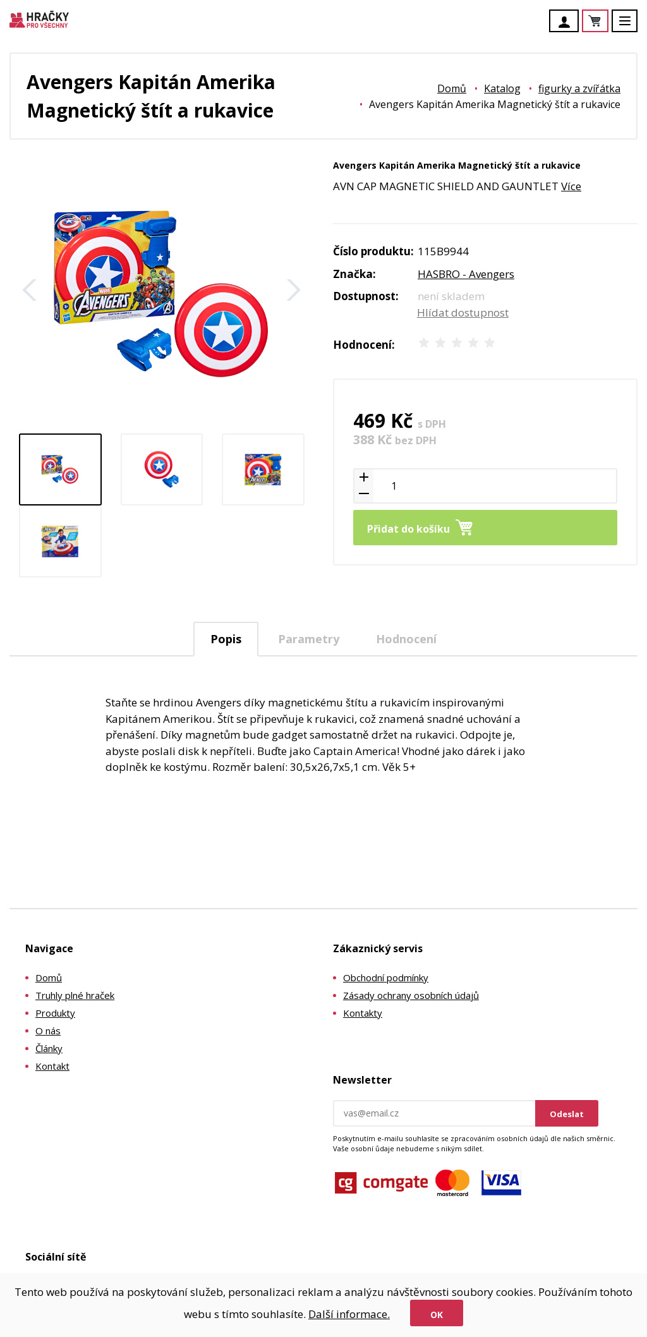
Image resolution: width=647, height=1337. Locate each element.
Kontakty (362, 1013)
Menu (632, 26)
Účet (567, 22)
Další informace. (349, 1314)
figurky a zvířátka (579, 88)
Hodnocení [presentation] (406, 638)
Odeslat (567, 1114)
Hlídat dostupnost (463, 312)
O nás (48, 1030)
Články (49, 1048)
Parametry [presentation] (308, 638)
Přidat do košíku (408, 529)
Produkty (55, 1013)
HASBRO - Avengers (466, 274)
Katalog (502, 88)
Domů (451, 88)
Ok (436, 1315)
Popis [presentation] (225, 638)
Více (571, 186)
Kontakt (52, 1066)
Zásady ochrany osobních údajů (411, 995)
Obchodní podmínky (385, 977)
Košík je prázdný (607, 22)
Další (294, 290)
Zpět (29, 290)
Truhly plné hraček (74, 995)
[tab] (225, 639)
